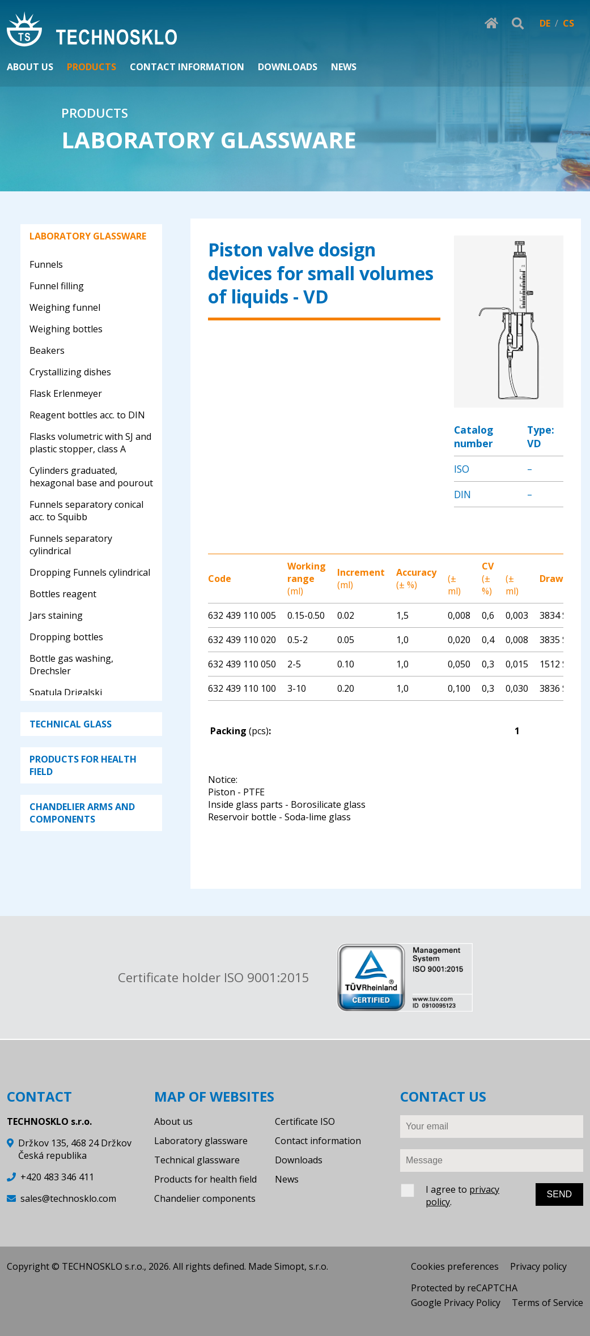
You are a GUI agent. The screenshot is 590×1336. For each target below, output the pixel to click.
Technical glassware (197, 1160)
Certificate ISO (305, 1121)
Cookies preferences (455, 1266)
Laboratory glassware (201, 1140)
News (287, 1179)
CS (568, 23)
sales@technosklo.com (68, 1198)
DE (545, 23)
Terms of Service (547, 1302)
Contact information (318, 1140)
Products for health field (205, 1179)
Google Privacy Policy (455, 1302)
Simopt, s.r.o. (301, 1266)
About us (173, 1121)
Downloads (298, 1160)
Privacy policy (538, 1266)
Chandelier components (205, 1198)
